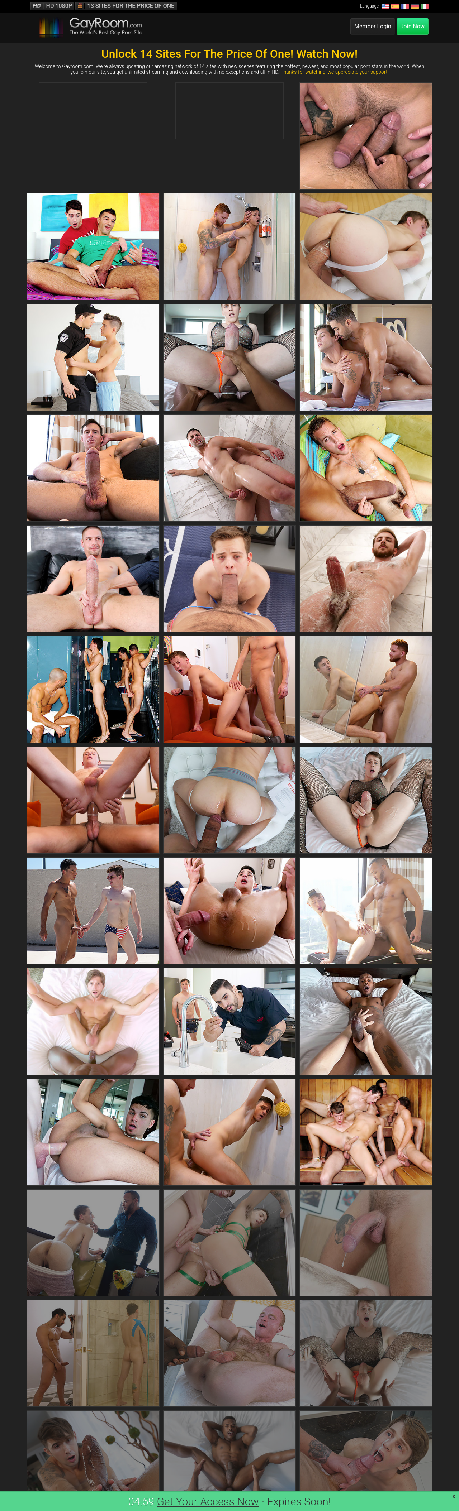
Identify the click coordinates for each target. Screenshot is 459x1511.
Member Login (372, 26)
